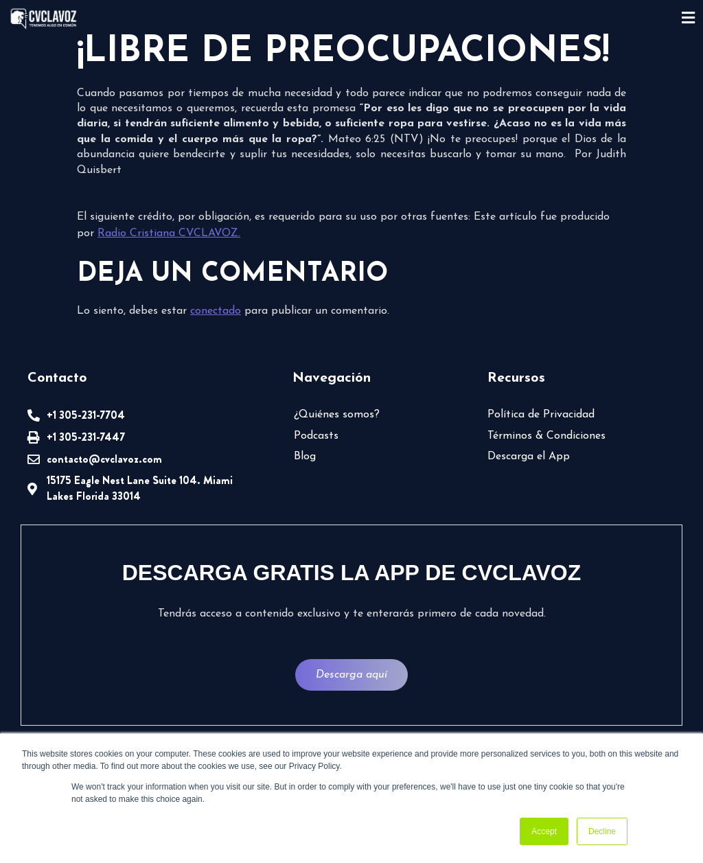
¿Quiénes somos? (337, 414)
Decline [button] (602, 831)
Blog (305, 456)
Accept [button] (544, 831)
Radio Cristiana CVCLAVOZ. (168, 233)
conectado (215, 311)
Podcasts (316, 435)
